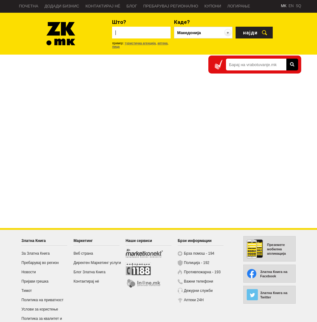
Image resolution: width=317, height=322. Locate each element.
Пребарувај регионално (170, 6)
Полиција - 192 (196, 263)
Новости (28, 272)
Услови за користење (39, 309)
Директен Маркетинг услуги (97, 263)
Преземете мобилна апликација (276, 249)
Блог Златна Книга (89, 272)
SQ (298, 6)
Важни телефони (198, 281)
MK (283, 6)
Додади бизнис (62, 6)
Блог (131, 6)
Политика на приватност (42, 300)
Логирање (238, 6)
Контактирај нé (102, 6)
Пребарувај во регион (40, 263)
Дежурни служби (198, 290)
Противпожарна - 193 (202, 272)
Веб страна (83, 253)
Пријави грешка (34, 281)
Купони (212, 6)
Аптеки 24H (194, 300)
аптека (163, 43)
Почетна (28, 6)
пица (115, 46)
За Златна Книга (35, 253)
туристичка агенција (140, 43)
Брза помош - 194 (199, 253)
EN (291, 6)
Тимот (26, 290)
